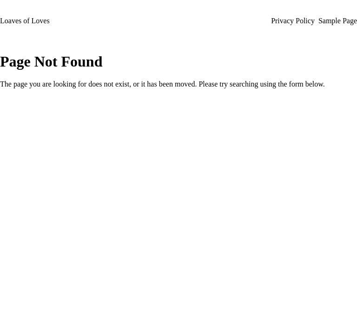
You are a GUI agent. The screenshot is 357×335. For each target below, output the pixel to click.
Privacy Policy (293, 21)
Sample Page (337, 21)
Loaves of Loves (25, 21)
